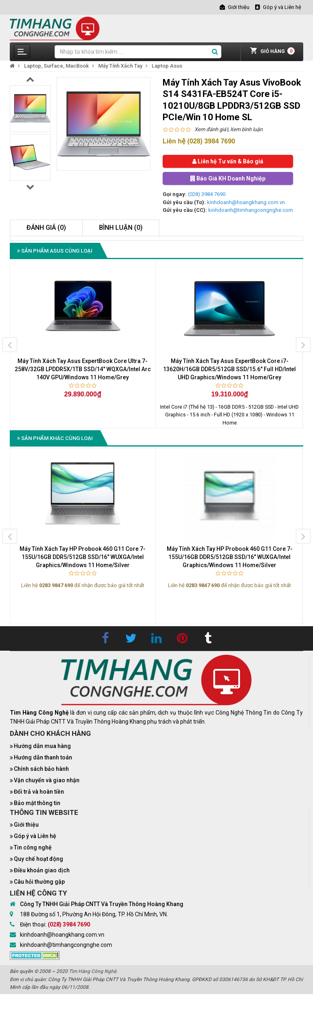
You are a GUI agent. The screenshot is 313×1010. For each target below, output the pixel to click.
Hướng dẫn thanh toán (43, 757)
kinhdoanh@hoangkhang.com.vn (246, 202)
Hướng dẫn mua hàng (42, 746)
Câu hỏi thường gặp (39, 881)
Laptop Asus (167, 66)
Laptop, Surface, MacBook (56, 66)
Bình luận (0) (121, 227)
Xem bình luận (246, 129)
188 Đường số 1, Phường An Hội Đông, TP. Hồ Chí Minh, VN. (94, 914)
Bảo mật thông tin (37, 803)
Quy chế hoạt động (38, 859)
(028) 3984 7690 (206, 194)
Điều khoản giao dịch (42, 870)
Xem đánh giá (210, 129)
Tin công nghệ (33, 847)
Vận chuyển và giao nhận (46, 780)
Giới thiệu (26, 824)
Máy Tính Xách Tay (120, 66)
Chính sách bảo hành (41, 769)
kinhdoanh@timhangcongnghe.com (250, 210)
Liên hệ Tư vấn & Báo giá (227, 161)
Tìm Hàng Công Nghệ (92, 971)
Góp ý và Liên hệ (35, 836)
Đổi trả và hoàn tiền (39, 791)
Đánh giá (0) (46, 227)
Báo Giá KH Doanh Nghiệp (227, 178)
